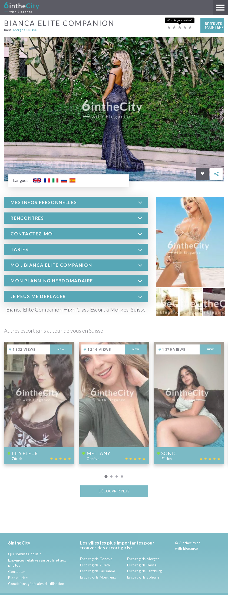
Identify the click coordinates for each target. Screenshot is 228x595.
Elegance (190, 548)
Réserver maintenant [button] (214, 25)
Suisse (32, 30)
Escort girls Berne (141, 565)
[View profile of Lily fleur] (39, 403)
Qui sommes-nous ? (24, 554)
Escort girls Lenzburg (144, 571)
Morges (19, 30)
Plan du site (18, 578)
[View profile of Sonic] (189, 403)
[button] (76, 202)
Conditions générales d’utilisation (36, 584)
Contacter (16, 571)
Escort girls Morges (143, 559)
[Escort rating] (179, 27)
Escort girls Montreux (98, 577)
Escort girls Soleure (143, 577)
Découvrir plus (114, 491)
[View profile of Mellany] (114, 403)
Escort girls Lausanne (97, 571)
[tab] (76, 202)
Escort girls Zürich (95, 565)
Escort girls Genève (96, 559)
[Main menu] (220, 7)
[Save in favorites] (202, 173)
